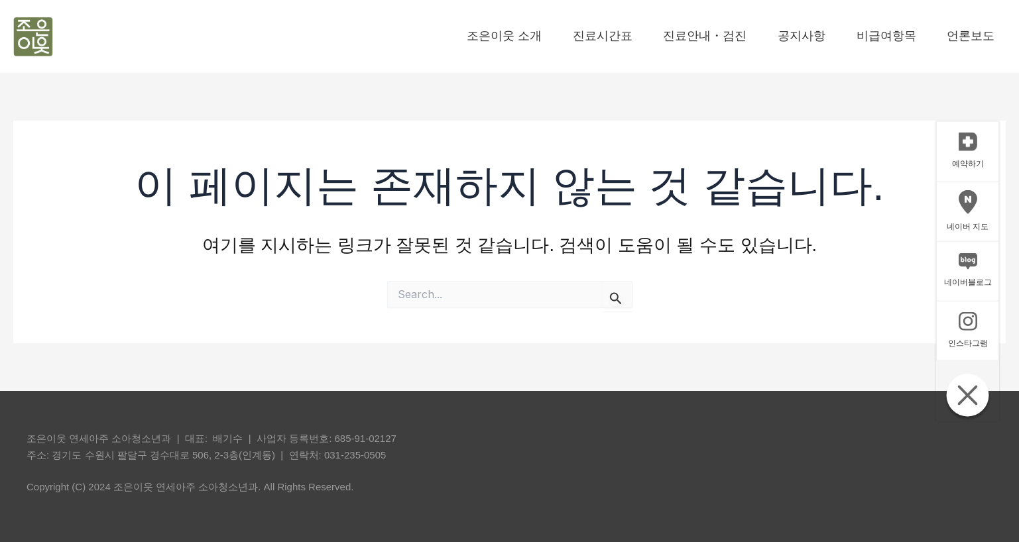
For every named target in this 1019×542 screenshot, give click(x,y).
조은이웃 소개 (404, 35)
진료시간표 (525, 35)
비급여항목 (875, 35)
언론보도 (982, 35)
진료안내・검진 (649, 35)
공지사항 (768, 35)
